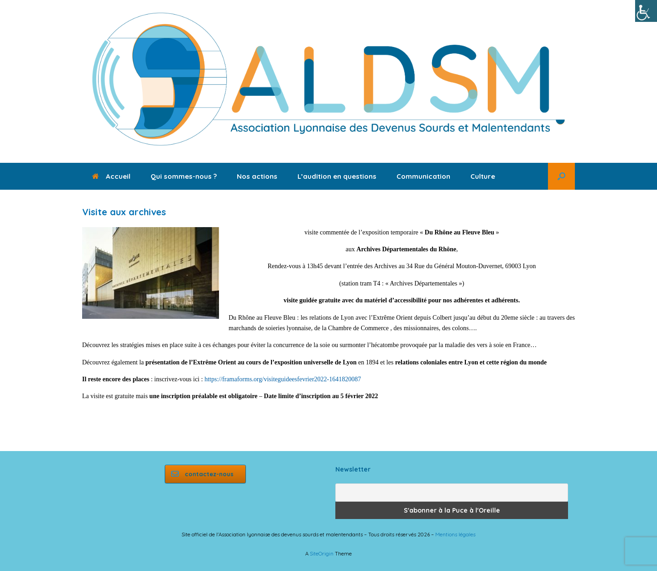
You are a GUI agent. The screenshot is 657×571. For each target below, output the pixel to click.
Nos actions (257, 176)
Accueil (111, 176)
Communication (423, 176)
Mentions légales (455, 534)
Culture (482, 176)
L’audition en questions (336, 176)
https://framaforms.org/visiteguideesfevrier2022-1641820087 (282, 379)
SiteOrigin (322, 553)
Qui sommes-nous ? (184, 176)
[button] (561, 176)
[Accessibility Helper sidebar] (646, 11)
